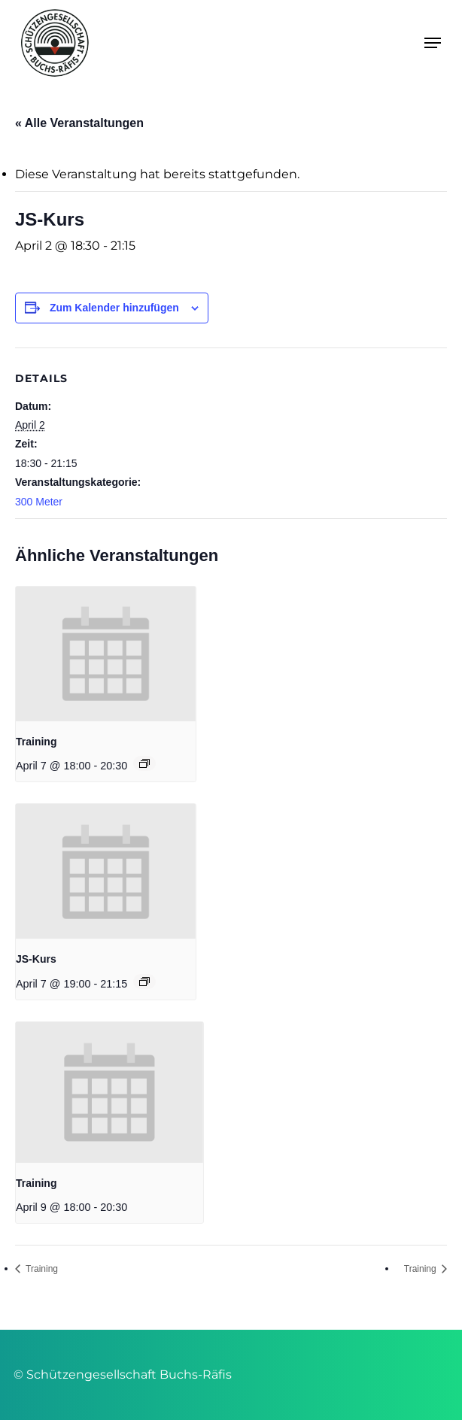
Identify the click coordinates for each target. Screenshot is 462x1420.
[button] (432, 42)
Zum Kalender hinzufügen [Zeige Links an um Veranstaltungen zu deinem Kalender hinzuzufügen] (114, 308)
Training (36, 742)
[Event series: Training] (144, 763)
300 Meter (38, 502)
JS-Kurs (36, 959)
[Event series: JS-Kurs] (144, 981)
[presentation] (106, 654)
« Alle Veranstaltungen (79, 123)
